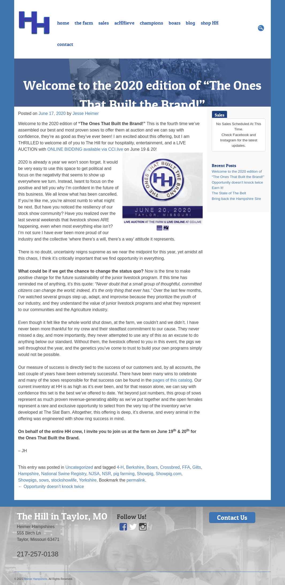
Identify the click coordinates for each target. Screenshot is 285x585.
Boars (152, 467)
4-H (120, 467)
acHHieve (124, 23)
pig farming (123, 473)
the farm (84, 23)
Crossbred (170, 467)
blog (190, 23)
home (63, 23)
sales (103, 23)
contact (65, 44)
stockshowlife (63, 480)
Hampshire (28, 473)
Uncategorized (79, 467)
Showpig (145, 473)
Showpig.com (168, 473)
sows (44, 480)
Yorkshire (88, 480)
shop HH (209, 23)
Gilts (196, 467)
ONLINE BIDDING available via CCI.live (85, 149)
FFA (186, 467)
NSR (106, 473)
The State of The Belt (229, 193)
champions (151, 23)
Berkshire (135, 467)
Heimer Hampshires (35, 579)
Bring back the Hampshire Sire (236, 199)
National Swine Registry (63, 473)
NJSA (94, 473)
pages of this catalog (172, 380)
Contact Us (232, 517)
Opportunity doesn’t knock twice (51, 486)
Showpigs (27, 480)
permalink (135, 480)
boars (174, 23)
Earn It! (218, 188)
